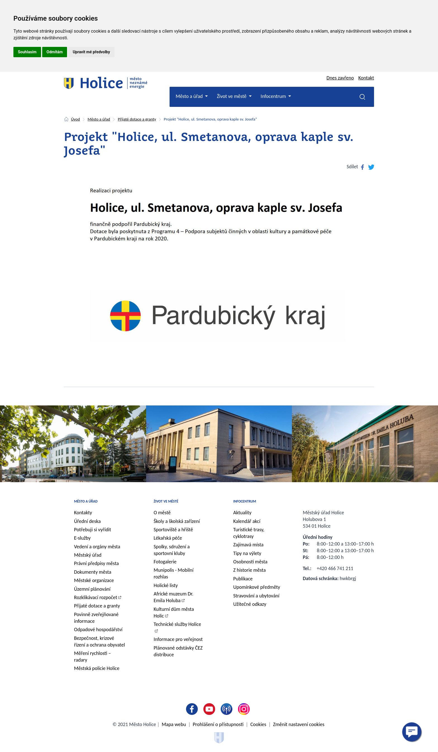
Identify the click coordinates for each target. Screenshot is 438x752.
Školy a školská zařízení (177, 521)
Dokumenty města (92, 572)
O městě (162, 513)
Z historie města (249, 570)
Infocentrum (244, 501)
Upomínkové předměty (256, 587)
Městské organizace (94, 580)
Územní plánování (92, 589)
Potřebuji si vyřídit (92, 530)
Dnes (340, 78)
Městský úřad (87, 555)
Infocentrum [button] (274, 96)
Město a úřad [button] (190, 96)
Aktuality (242, 513)
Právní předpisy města (96, 563)
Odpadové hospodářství (98, 629)
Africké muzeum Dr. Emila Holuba (173, 597)
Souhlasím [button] (27, 52)
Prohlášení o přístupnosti (218, 724)
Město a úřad (99, 119)
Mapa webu (174, 724)
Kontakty (83, 513)
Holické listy (166, 585)
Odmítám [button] (55, 52)
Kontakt (366, 78)
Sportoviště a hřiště (173, 530)
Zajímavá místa (248, 545)
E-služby (82, 538)
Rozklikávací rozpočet (95, 597)
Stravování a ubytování (256, 596)
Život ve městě (166, 501)
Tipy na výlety (247, 553)
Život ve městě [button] (232, 96)
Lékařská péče (168, 538)
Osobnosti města (250, 562)
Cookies (258, 724)
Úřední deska (87, 521)
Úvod (75, 119)
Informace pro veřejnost (178, 639)
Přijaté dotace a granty (137, 119)
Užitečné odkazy (249, 604)
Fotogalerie (165, 562)
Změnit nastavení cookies (299, 724)
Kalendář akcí (246, 521)
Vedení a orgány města (97, 547)
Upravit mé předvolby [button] (91, 52)
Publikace (243, 579)
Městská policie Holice (96, 668)
